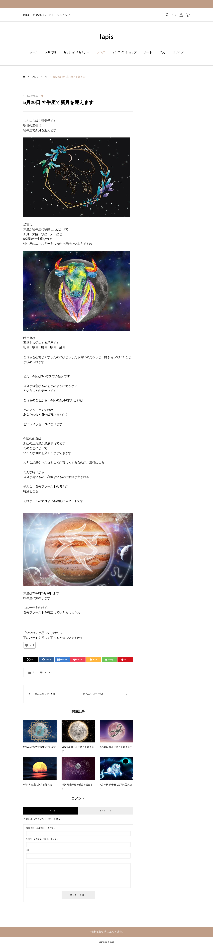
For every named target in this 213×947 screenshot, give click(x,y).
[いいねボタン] (26, 645)
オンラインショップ (124, 52)
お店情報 (50, 52)
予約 (162, 52)
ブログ (101, 52)
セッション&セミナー (76, 52)
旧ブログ (178, 52)
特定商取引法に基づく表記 (106, 931)
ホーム (34, 52)
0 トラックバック (105, 810)
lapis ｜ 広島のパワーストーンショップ (46, 14)
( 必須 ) (40, 828)
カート (148, 52)
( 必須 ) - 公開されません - (42, 839)
